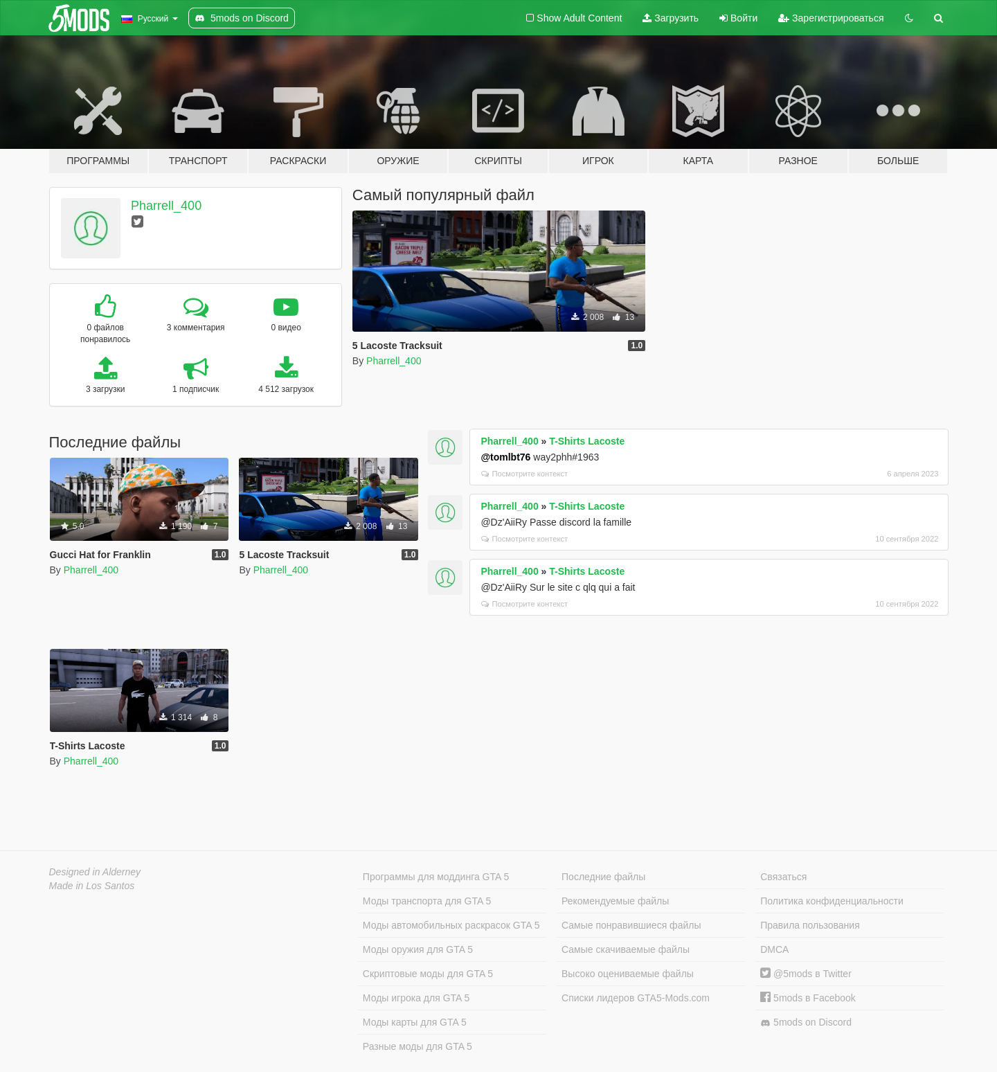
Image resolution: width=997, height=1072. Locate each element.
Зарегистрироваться (830, 18)
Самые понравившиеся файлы (631, 925)
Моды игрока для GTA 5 (416, 997)
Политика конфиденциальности (832, 900)
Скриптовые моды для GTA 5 (428, 973)
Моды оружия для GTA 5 (418, 949)
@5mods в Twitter (806, 973)
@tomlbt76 (505, 457)
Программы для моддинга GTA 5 (436, 876)
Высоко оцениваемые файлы (628, 973)
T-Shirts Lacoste (587, 441)
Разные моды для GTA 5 (417, 1046)
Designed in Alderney (95, 871)
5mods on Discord (806, 1022)
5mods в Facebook (808, 998)
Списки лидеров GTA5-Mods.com (636, 997)
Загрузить (671, 18)
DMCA (774, 949)
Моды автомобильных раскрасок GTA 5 (451, 925)
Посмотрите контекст (524, 474)
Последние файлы (603, 876)
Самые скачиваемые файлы (626, 949)
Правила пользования (810, 925)
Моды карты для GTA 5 (415, 1022)
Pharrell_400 (166, 206)
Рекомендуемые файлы (615, 900)
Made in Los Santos (92, 885)
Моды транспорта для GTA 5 (427, 900)
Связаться (783, 876)
